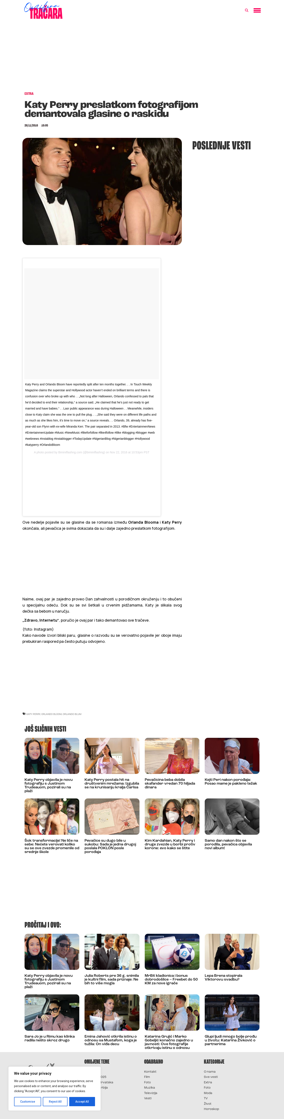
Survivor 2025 (95, 1077)
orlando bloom (51, 714)
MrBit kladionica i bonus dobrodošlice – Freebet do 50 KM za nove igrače (171, 979)
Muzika (149, 1087)
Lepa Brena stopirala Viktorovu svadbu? (223, 978)
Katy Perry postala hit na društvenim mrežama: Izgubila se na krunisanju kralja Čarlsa (112, 783)
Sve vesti (211, 1077)
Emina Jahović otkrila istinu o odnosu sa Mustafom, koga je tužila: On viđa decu (111, 1040)
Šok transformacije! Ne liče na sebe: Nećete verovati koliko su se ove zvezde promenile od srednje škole (52, 846)
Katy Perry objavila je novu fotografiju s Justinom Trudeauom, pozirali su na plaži (49, 785)
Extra (208, 1082)
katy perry (33, 714)
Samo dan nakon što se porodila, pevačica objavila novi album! (228, 844)
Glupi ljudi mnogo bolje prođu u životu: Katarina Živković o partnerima (231, 1040)
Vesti (147, 1098)
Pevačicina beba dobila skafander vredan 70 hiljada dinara (170, 783)
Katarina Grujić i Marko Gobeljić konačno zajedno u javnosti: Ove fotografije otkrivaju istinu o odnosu (169, 1042)
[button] (247, 10)
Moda (208, 1093)
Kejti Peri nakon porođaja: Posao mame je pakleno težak (231, 782)
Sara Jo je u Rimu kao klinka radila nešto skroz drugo (50, 1038)
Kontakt (150, 1071)
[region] (54, 1089)
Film (147, 1077)
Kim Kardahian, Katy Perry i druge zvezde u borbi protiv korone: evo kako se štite (170, 844)
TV (206, 1098)
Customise (27, 1101)
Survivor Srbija (96, 1087)
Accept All (82, 1101)
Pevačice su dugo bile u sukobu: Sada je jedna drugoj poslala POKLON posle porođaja (110, 846)
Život (207, 1104)
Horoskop (211, 1109)
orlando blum (72, 714)
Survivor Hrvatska (98, 1082)
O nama (210, 1071)
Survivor (91, 1071)
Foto (147, 1082)
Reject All (55, 1101)
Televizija (150, 1093)
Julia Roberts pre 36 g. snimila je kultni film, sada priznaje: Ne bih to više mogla (112, 979)
